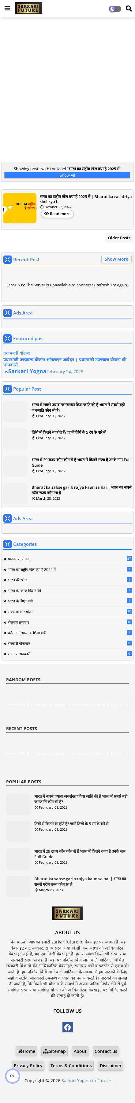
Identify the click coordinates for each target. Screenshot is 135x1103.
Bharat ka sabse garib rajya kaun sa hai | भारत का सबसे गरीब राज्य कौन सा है (82, 489)
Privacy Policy (28, 1065)
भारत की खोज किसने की (70, 590)
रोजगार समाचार (70, 622)
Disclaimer (111, 1065)
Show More (116, 259)
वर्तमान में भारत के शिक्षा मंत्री (70, 632)
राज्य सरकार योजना (70, 611)
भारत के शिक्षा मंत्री (70, 601)
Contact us (106, 1051)
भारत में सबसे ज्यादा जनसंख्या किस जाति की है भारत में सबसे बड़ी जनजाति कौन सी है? (78, 407)
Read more (60, 213)
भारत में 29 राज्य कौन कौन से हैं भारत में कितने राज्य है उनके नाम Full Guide (81, 462)
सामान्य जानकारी (70, 653)
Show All (67, 175)
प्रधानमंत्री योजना (70, 558)
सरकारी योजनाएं (70, 643)
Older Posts (119, 238)
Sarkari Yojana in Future (86, 1080)
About (80, 1051)
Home (26, 1051)
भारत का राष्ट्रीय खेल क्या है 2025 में (70, 569)
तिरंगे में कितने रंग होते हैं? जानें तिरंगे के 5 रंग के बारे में (69, 432)
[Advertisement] (67, 90)
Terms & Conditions (71, 1065)
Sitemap (54, 1051)
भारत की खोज (70, 580)
